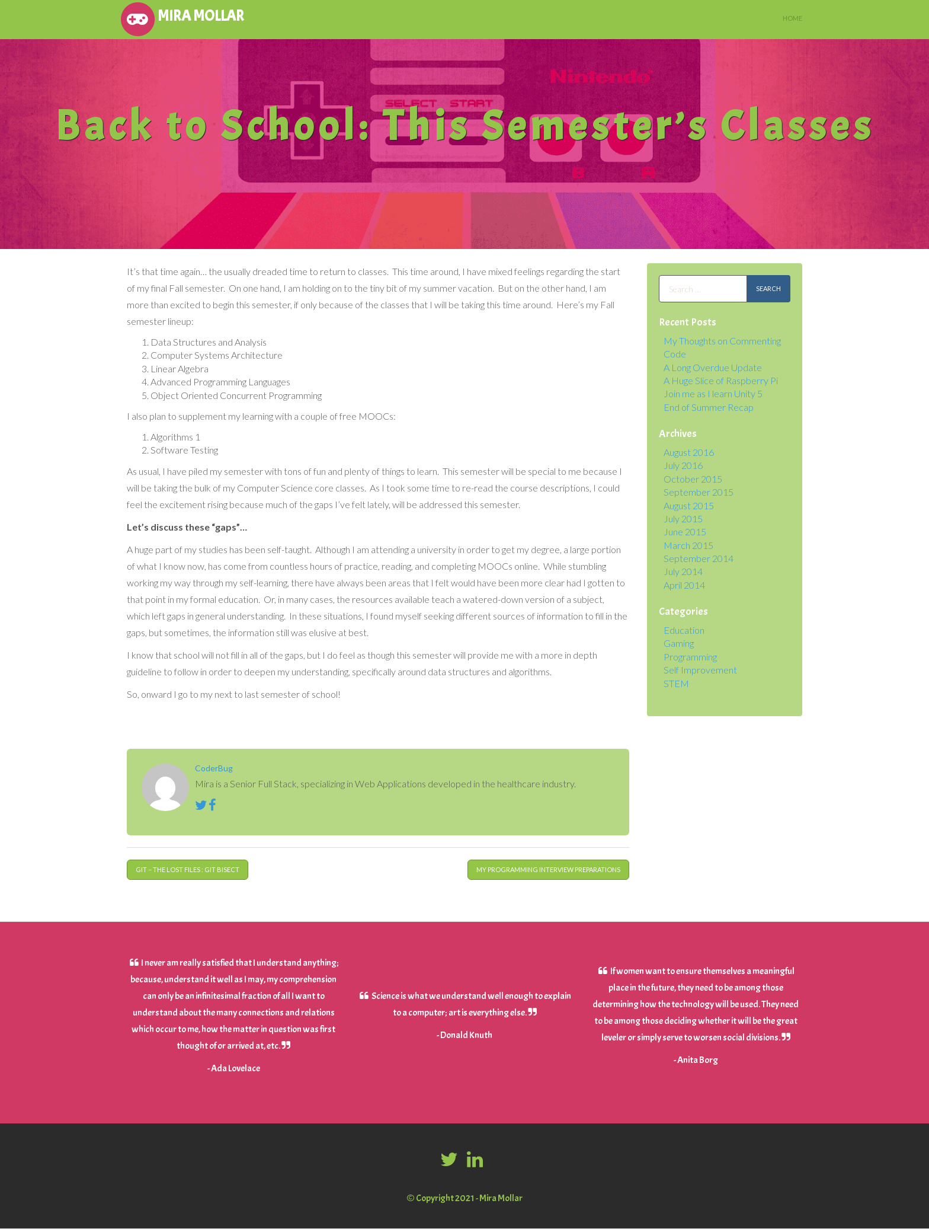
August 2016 (689, 452)
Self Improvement (700, 669)
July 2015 (683, 518)
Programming (690, 656)
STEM (676, 683)
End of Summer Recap (709, 407)
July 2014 (683, 571)
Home (792, 18)
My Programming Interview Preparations (548, 869)
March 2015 (688, 545)
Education (684, 630)
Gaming (679, 643)
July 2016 (683, 465)
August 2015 (689, 505)
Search (768, 288)
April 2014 (684, 584)
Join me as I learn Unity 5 (713, 393)
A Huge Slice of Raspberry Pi (721, 380)
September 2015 (698, 491)
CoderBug (214, 768)
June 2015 (685, 531)
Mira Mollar (181, 18)
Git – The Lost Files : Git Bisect (187, 869)
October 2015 (693, 478)
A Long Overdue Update (713, 367)
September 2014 (698, 558)
